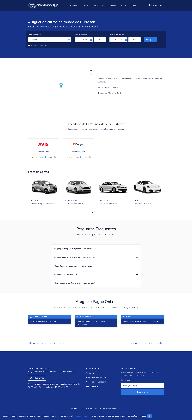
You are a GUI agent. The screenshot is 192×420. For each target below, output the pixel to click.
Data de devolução (116, 35)
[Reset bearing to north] (91, 74)
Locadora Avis (43, 151)
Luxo (136, 200)
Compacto (71, 200)
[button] (92, 212)
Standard (105, 200)
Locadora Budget (78, 151)
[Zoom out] (91, 70)
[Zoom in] (91, 67)
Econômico (37, 200)
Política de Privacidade (96, 377)
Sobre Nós (90, 373)
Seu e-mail (125, 380)
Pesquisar (150, 39)
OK (149, 416)
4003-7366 (155, 5)
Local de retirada (34, 35)
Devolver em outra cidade (39, 45)
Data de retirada (81, 35)
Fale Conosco (92, 386)
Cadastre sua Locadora (96, 382)
